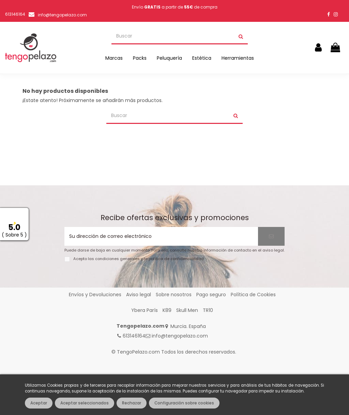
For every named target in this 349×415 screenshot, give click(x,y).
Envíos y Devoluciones (95, 294)
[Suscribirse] (271, 236)
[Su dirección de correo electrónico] (161, 236)
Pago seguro (211, 294)
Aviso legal (138, 294)
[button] (114, 58)
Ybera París (144, 310)
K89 (167, 310)
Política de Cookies (253, 294)
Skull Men (187, 310)
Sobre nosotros (174, 294)
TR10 (208, 310)
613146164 (134, 335)
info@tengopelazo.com (62, 15)
